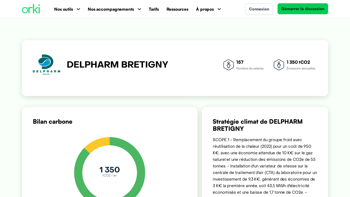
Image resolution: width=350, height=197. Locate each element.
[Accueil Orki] (31, 9)
